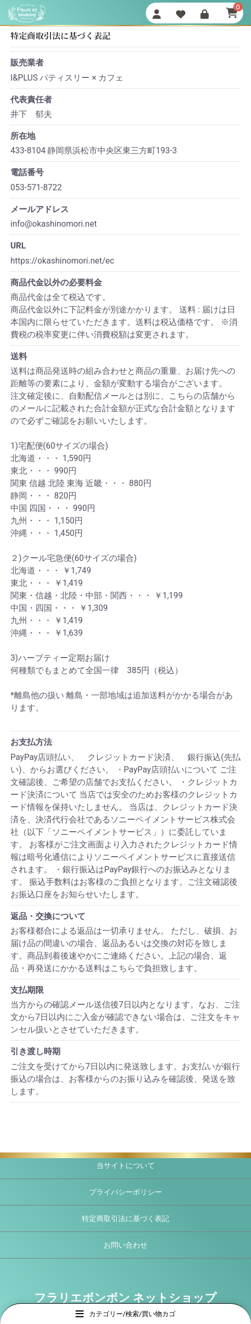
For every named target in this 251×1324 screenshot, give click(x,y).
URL (18, 246)
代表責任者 (31, 99)
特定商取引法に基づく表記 (125, 1218)
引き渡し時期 (35, 1051)
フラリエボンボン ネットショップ (125, 1297)
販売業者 (27, 63)
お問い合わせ (125, 1245)
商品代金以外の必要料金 (56, 282)
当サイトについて (125, 1165)
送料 (18, 356)
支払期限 (27, 990)
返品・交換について (47, 916)
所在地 (22, 136)
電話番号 (27, 172)
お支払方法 (31, 742)
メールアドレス (39, 209)
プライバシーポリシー (125, 1192)
